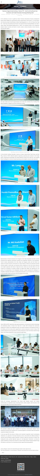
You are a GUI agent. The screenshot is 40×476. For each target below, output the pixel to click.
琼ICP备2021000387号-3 (28, 474)
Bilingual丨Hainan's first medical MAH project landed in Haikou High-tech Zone (17, 448)
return (3, 452)
